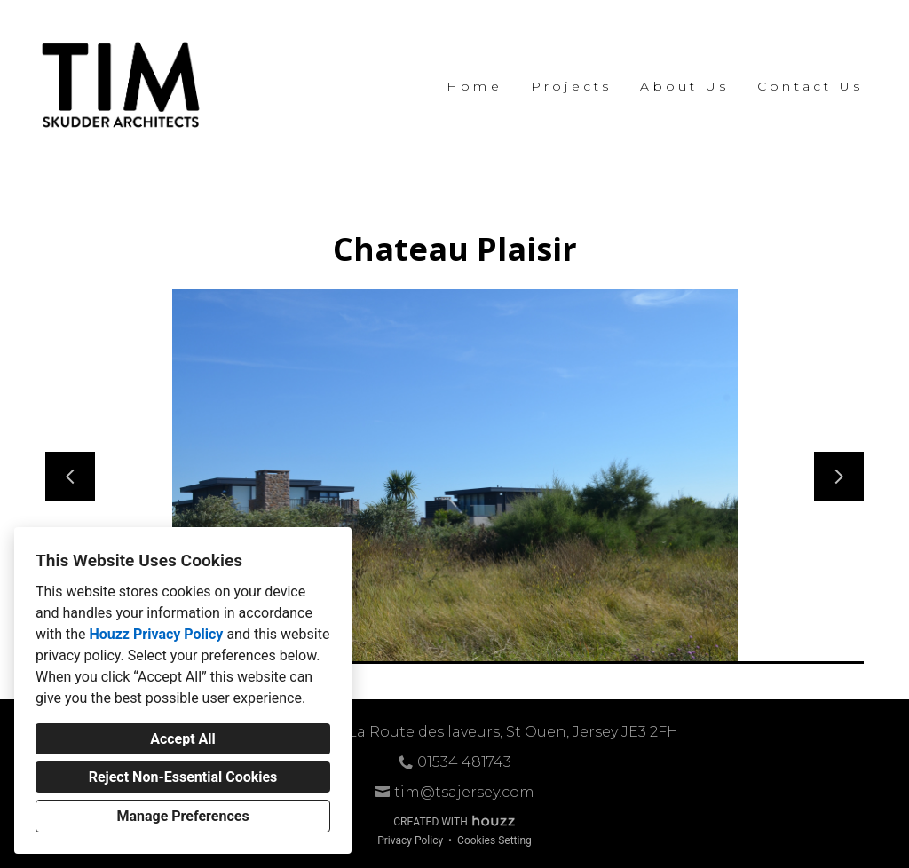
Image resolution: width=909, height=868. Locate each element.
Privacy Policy (410, 840)
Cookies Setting (494, 840)
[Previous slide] (70, 476)
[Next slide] (839, 476)
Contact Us (810, 86)
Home (474, 86)
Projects (572, 86)
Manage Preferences (182, 816)
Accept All (183, 738)
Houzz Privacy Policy (156, 634)
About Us (684, 86)
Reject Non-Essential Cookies (183, 777)
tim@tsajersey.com (464, 792)
